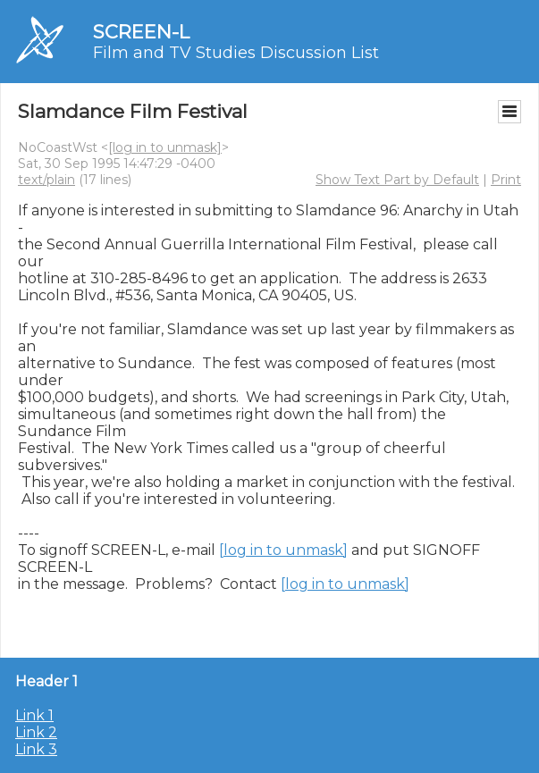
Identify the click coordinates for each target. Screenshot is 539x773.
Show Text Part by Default (397, 180)
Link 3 (36, 749)
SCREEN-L (141, 32)
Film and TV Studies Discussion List (236, 53)
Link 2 (36, 732)
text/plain (46, 180)
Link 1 (34, 715)
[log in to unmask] (165, 147)
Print (506, 180)
